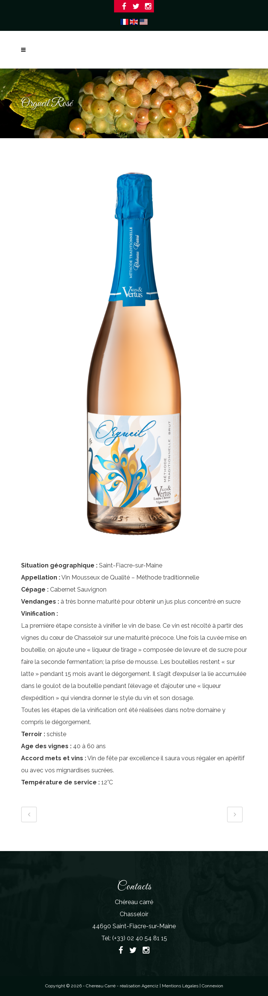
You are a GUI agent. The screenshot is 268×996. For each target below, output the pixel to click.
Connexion (212, 985)
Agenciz (150, 985)
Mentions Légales (180, 985)
